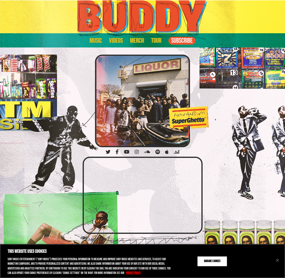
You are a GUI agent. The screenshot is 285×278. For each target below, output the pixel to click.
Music (96, 41)
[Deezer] (176, 152)
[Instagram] (137, 152)
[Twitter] (108, 152)
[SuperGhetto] (142, 101)
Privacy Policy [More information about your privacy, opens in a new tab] (133, 273)
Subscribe (182, 41)
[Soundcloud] (147, 152)
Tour (156, 41)
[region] (142, 261)
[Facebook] (117, 152)
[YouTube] (126, 152)
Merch (137, 41)
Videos (116, 41)
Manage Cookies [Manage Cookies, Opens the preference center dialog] (212, 261)
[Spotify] (157, 152)
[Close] (277, 260)
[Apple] (167, 152)
